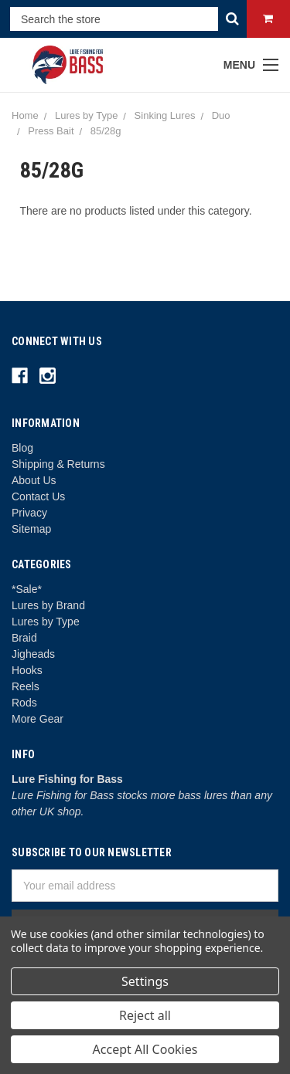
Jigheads (33, 654)
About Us (34, 480)
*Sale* (27, 589)
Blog (22, 448)
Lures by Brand (48, 605)
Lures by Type (46, 621)
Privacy (29, 513)
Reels (25, 686)
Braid (24, 638)
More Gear (37, 719)
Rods (24, 702)
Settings (145, 981)
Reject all (145, 1015)
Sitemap (31, 529)
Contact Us (38, 496)
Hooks (27, 670)
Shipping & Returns (58, 464)
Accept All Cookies (145, 1049)
